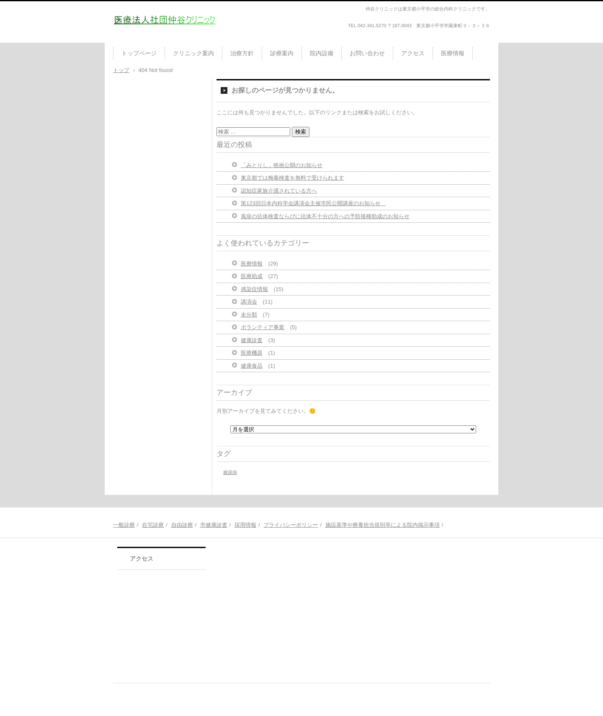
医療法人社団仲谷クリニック (162, 39)
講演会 (249, 302)
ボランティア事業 (262, 327)
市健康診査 (213, 525)
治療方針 (242, 53)
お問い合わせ (367, 53)
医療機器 (252, 353)
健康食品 (252, 366)
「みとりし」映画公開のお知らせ (281, 165)
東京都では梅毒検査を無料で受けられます (292, 178)
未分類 (249, 315)
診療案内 (282, 53)
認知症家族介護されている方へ (279, 191)
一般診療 (124, 525)
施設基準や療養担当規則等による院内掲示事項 (382, 525)
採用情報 (245, 525)
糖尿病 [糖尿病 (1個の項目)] (230, 472)
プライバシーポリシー (290, 525)
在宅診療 (153, 525)
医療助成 (252, 276)
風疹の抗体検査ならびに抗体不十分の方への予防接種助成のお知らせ (325, 216)
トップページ (139, 53)
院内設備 (321, 53)
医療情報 (452, 53)
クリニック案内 (193, 53)
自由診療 (182, 525)
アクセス (413, 53)
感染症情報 (254, 289)
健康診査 (252, 340)
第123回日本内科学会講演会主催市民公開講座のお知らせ (313, 203)
